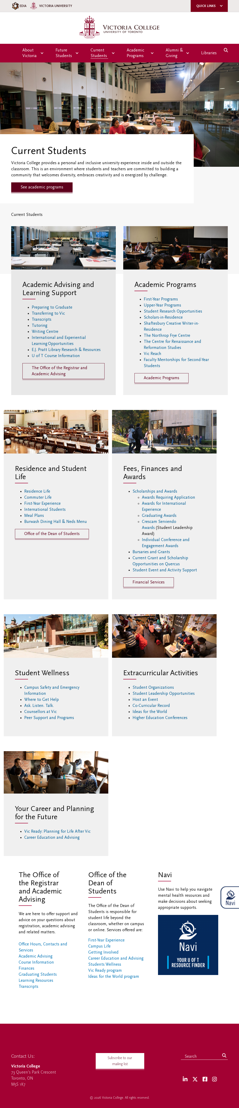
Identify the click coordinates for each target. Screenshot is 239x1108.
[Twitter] (195, 1079)
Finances (26, 968)
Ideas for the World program (113, 976)
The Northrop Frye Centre (167, 335)
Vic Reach (152, 353)
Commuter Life (38, 497)
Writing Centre (45, 331)
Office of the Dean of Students (52, 533)
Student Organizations (154, 687)
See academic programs (42, 187)
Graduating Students (38, 974)
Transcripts (41, 319)
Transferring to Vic (48, 313)
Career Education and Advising (52, 837)
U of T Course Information (57, 355)
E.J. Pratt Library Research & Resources (67, 349)
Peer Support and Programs (49, 717)
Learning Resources (36, 980)
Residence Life (37, 491)
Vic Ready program (105, 970)
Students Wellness (104, 964)
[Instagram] (214, 1079)
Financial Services (149, 582)
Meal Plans (35, 515)
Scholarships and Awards (155, 491)
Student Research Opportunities (173, 311)
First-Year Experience (43, 503)
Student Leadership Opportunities (165, 693)
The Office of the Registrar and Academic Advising (59, 370)
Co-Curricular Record (152, 705)
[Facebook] (205, 1079)
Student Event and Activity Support (165, 570)
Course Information (36, 962)
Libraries (209, 53)
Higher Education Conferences (161, 717)
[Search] (224, 1056)
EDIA (18, 6)
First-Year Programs (161, 299)
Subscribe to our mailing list (120, 1061)
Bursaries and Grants (151, 551)
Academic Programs (161, 377)
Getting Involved (103, 952)
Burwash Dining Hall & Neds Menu (56, 521)
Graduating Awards (159, 515)
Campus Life (99, 946)
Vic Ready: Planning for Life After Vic (58, 831)
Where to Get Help (41, 699)
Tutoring (40, 325)
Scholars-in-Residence (164, 317)
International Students (45, 509)
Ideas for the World (151, 711)
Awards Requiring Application (168, 497)
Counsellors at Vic (40, 711)
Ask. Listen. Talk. (39, 705)
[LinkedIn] (185, 1079)
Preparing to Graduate (52, 307)
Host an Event (146, 699)
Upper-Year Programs (163, 305)
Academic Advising (36, 956)
